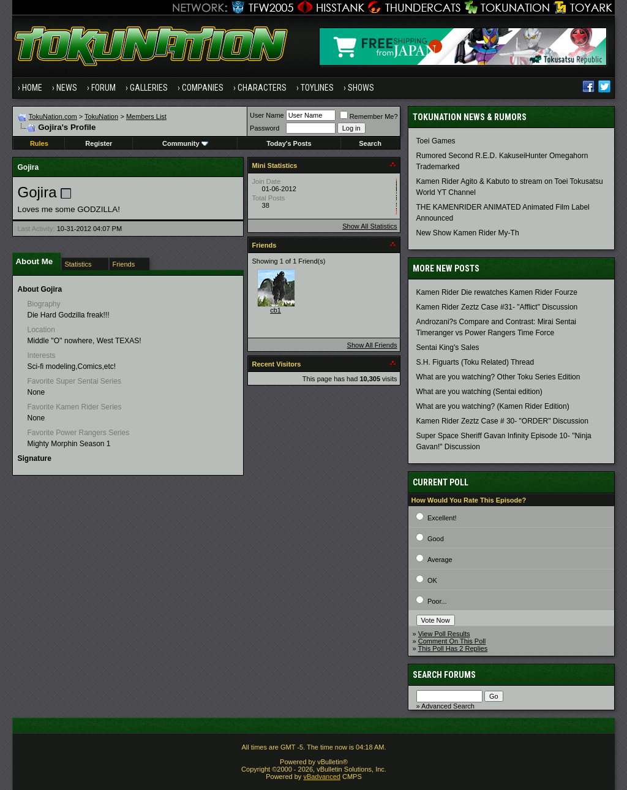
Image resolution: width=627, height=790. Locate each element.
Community (185, 143)
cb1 (275, 310)
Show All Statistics (369, 226)
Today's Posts (288, 143)
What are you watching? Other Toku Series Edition (498, 377)
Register (98, 143)
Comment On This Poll (452, 641)
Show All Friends (372, 345)
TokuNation (101, 116)
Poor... (437, 601)
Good (435, 538)
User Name (267, 115)
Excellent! (442, 518)
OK (432, 580)
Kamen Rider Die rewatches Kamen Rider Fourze (496, 292)
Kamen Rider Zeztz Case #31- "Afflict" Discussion (497, 307)
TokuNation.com (53, 116)
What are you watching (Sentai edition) (479, 391)
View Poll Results (444, 633)
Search (370, 143)
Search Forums (444, 675)
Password (264, 128)
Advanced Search (448, 706)
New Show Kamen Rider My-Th (467, 233)
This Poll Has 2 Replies (453, 648)
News (66, 88)
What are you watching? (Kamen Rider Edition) (492, 406)
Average (439, 559)
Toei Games (436, 141)
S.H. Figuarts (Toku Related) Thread (475, 362)
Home (32, 88)
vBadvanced (321, 776)
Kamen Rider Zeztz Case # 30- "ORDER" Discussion (502, 421)
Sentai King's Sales (447, 347)
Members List (146, 116)
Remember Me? (369, 116)
